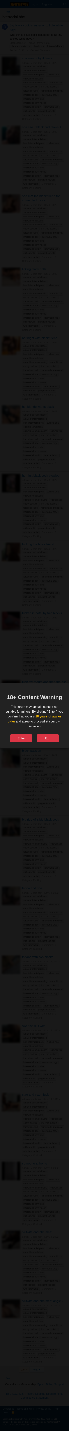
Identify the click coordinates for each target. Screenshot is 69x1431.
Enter (21, 738)
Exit (47, 738)
